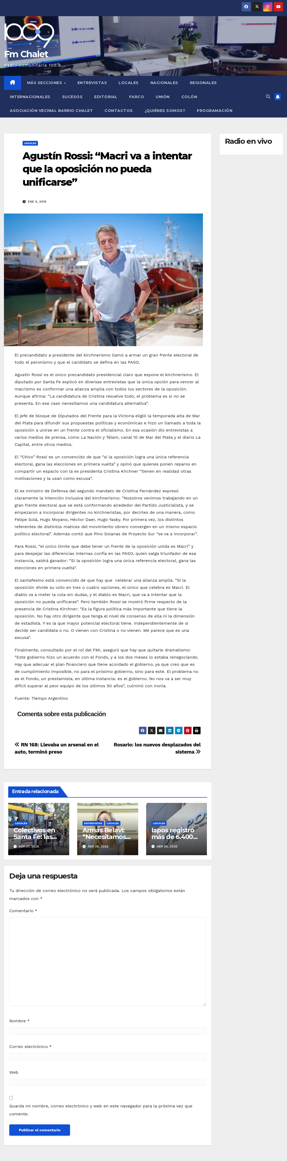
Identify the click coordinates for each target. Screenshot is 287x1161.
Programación (214, 110)
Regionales (203, 82)
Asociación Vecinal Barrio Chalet (51, 110)
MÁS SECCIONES (45, 82)
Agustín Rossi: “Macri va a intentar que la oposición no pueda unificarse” (107, 169)
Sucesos (72, 96)
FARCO (136, 96)
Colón (189, 96)
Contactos (119, 110)
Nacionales (164, 82)
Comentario (23, 910)
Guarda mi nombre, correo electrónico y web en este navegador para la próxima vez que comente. (100, 1109)
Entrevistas (92, 82)
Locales (129, 82)
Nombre (19, 1020)
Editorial (106, 96)
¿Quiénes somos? (165, 110)
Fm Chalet (26, 54)
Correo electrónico (30, 1046)
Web (13, 1072)
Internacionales (30, 96)
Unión (163, 96)
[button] (268, 96)
